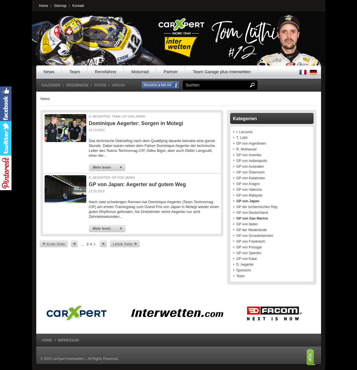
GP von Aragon (248, 184)
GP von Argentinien (251, 143)
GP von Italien (247, 224)
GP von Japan (247, 201)
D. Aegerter (245, 265)
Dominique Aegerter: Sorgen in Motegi (136, 123)
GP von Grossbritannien (254, 236)
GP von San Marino (252, 218)
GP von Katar (246, 259)
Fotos (100, 85)
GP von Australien (250, 167)
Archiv (118, 85)
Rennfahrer (106, 71)
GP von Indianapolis (251, 161)
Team (74, 71)
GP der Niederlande (251, 230)
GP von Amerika (248, 155)
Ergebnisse (77, 85)
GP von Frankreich (250, 241)
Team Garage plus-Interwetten (222, 71)
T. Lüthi (242, 138)
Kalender (51, 85)
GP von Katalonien (250, 178)
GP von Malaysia (249, 195)
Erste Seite (56, 244)
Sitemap (60, 6)
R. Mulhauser (246, 149)
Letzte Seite (123, 244)
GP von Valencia (249, 190)
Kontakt (78, 6)
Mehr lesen (102, 167)
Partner (171, 71)
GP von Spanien (248, 253)
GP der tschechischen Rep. (257, 207)
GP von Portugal (249, 247)
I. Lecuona (244, 132)
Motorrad (140, 71)
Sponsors (243, 270)
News (49, 71)
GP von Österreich (250, 172)
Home (43, 6)
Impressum (68, 340)
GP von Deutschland (252, 213)
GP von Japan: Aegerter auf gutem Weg (137, 184)
